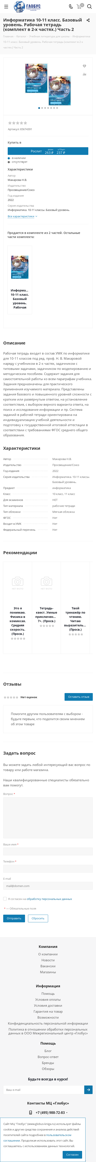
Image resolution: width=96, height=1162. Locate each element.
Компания (48, 929)
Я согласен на (40, 882)
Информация (48, 969)
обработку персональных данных (49, 882)
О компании (48, 937)
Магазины (48, 955)
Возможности (48, 1000)
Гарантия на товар (48, 994)
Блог (48, 1034)
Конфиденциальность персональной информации (48, 1006)
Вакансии (48, 949)
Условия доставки (48, 988)
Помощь (48, 976)
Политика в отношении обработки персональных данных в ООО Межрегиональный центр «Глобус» (48, 1014)
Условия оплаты (48, 982)
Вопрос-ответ (48, 1040)
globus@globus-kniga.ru (51, 1106)
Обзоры (48, 1052)
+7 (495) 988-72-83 (50, 1095)
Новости (48, 943)
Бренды (48, 1046)
